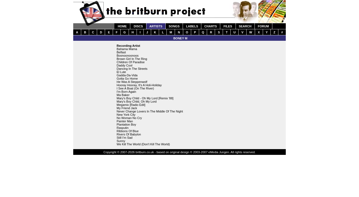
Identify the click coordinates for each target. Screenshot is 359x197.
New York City (126, 114)
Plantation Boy (126, 124)
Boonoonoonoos (127, 55)
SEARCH (245, 26)
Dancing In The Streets (132, 68)
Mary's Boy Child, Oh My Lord (137, 101)
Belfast (121, 52)
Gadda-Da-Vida (127, 75)
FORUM (263, 26)
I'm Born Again (126, 91)
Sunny (121, 141)
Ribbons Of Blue (127, 131)
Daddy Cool (124, 65)
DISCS (138, 26)
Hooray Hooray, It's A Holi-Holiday (139, 85)
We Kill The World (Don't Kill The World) (143, 144)
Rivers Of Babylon (129, 134)
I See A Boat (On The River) (135, 88)
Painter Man (125, 121)
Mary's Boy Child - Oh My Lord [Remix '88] (145, 98)
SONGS (174, 26)
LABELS (192, 26)
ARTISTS (155, 26)
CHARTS (210, 26)
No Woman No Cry (129, 118)
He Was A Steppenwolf (132, 81)
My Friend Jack (127, 108)
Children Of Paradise (131, 62)
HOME (122, 26)
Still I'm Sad (124, 137)
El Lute (121, 72)
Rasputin (122, 127)
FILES (228, 26)
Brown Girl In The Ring (132, 58)
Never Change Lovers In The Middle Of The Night (150, 111)
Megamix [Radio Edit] (131, 104)
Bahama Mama (127, 49)
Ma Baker (123, 95)
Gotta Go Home (127, 78)
